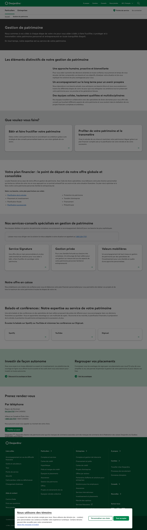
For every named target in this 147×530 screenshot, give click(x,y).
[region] (73, 518)
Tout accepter (121, 518)
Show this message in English (28, 525)
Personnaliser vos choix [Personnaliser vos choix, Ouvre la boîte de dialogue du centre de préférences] (100, 518)
